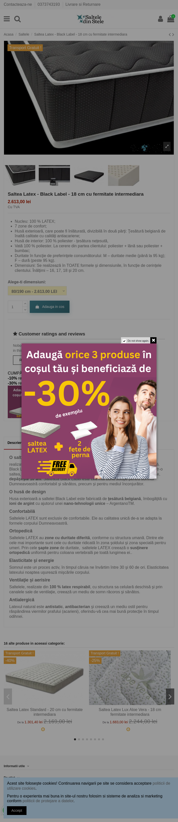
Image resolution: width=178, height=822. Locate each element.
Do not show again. (138, 340)
